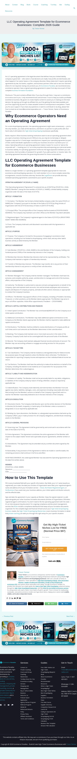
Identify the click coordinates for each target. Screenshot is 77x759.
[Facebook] (1, 705)
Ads (60, 5)
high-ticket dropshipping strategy (47, 580)
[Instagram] (5, 705)
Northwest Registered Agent (55, 488)
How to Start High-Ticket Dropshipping (46, 586)
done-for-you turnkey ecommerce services (55, 588)
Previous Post (7, 616)
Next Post (70, 616)
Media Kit (23, 712)
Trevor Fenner (71, 756)
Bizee (42, 488)
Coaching (44, 5)
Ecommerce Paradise (48, 86)
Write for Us (24, 698)
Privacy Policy (25, 719)
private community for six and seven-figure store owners (7, 693)
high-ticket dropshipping (33, 131)
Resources (8, 11)
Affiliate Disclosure (26, 721)
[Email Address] (54, 542)
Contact (15, 5)
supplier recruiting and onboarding (34, 582)
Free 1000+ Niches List (48, 667)
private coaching (14, 513)
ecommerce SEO (12, 584)
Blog (22, 5)
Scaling (67, 5)
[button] (74, 8)
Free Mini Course (47, 705)
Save (52, 603)
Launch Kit (44, 714)
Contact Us (24, 667)
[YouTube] (8, 705)
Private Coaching (26, 670)
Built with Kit (54, 561)
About (7, 5)
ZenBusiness (9, 490)
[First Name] (54, 537)
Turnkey (53, 5)
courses (9, 688)
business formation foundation (23, 90)
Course (35, 5)
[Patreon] (12, 705)
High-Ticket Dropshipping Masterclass (32, 511)
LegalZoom (48, 175)
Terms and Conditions (28, 723)
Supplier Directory (47, 707)
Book (28, 5)
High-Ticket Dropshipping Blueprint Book (46, 672)
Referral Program (26, 709)
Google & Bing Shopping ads (53, 582)
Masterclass (24, 677)
